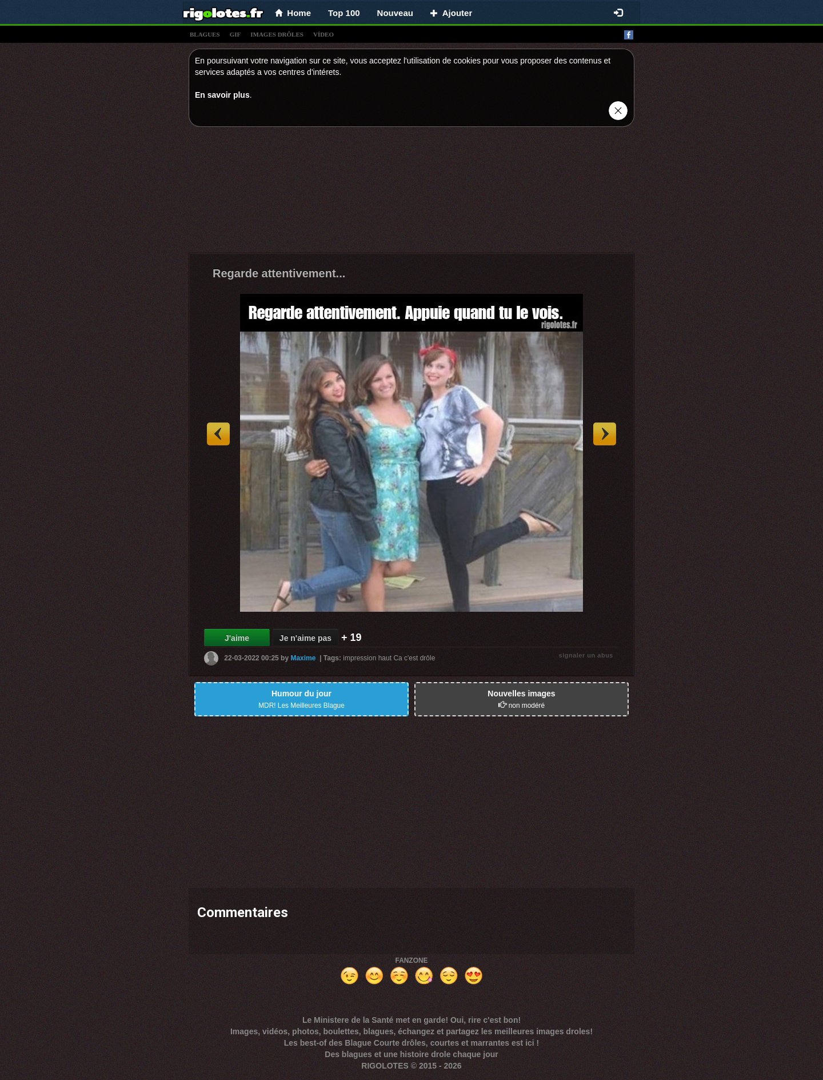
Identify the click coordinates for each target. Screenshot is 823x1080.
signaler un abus (586, 655)
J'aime (237, 638)
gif (235, 34)
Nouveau (395, 13)
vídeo (323, 34)
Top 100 (344, 13)
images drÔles (276, 34)
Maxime (302, 658)
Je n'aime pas (305, 638)
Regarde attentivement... (279, 273)
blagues (205, 34)
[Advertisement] (411, 193)
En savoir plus (222, 94)
